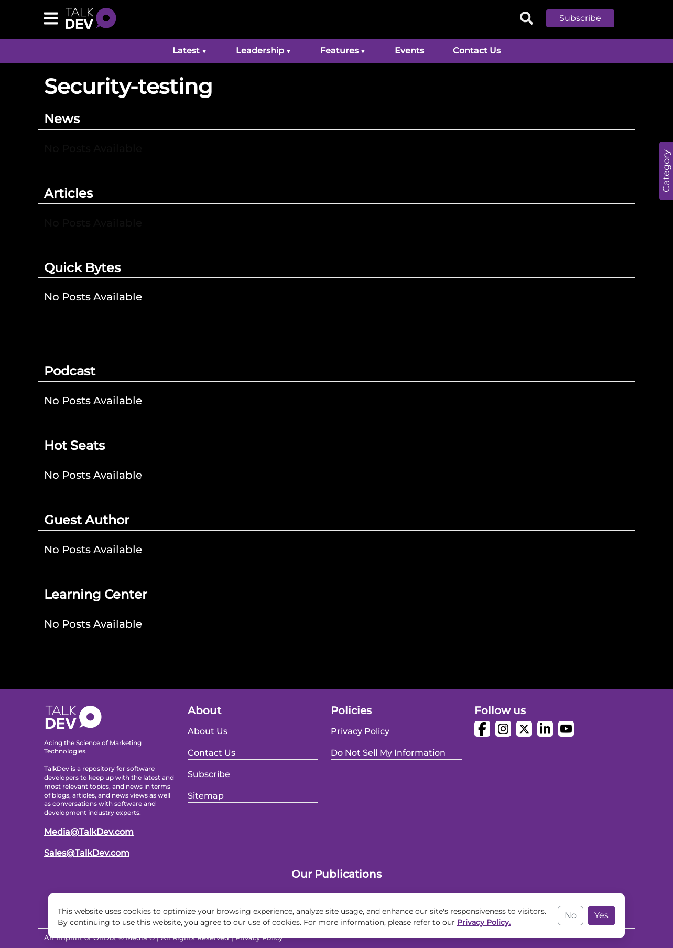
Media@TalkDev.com (89, 832)
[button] (588, 18)
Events (409, 51)
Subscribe (580, 18)
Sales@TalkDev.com (86, 853)
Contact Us (477, 51)
